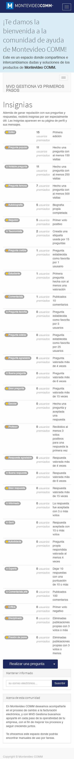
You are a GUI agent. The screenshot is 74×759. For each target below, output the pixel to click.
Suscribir (59, 683)
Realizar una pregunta (26, 664)
